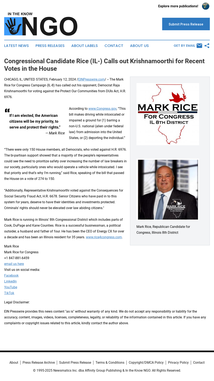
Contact (113, 45)
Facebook (11, 276)
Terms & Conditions (110, 363)
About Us (139, 45)
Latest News (16, 45)
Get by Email (188, 46)
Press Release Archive (39, 363)
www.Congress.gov (102, 109)
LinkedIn (10, 281)
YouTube (10, 287)
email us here (14, 264)
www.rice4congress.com (104, 237)
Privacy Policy (178, 363)
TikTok (9, 293)
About (13, 363)
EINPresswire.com (91, 79)
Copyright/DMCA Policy (146, 363)
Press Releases (50, 45)
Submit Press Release (75, 363)
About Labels (84, 45)
